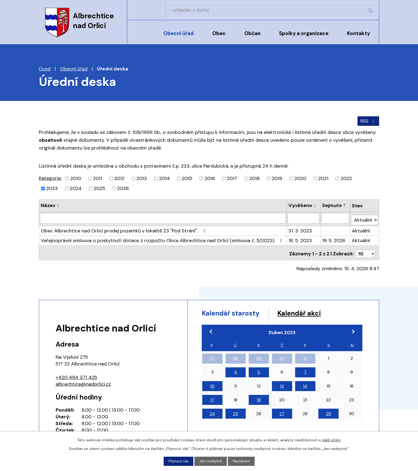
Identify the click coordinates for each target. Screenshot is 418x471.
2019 (277, 178)
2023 (52, 188)
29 (258, 356)
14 (305, 384)
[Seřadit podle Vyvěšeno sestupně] (315, 206)
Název (48, 205)
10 (212, 384)
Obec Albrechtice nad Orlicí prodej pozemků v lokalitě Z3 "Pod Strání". (124, 228)
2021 (323, 178)
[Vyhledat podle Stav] (365, 217)
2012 (119, 178)
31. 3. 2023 (300, 228)
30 (282, 356)
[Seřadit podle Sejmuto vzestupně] (345, 204)
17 (212, 398)
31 (305, 356)
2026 (123, 188)
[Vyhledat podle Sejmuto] (335, 217)
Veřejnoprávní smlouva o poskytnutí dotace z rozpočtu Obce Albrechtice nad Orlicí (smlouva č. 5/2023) (162, 238)
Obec (219, 33)
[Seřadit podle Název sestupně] (58, 206)
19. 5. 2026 (334, 238)
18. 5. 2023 (300, 238)
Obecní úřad (178, 33)
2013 (141, 178)
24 (212, 411)
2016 (209, 178)
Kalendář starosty (237, 310)
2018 (254, 178)
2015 (187, 178)
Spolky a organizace (303, 33)
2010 (75, 178)
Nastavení (242, 461)
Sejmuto (332, 205)
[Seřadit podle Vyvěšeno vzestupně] (315, 204)
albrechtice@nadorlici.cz (83, 380)
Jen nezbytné (211, 461)
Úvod (141, 37)
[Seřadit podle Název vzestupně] (58, 204)
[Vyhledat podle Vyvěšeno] (304, 217)
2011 (97, 178)
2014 (164, 178)
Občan (252, 33)
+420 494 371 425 (76, 373)
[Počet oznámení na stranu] (365, 249)
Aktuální (361, 228)
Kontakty (358, 33)
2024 (76, 188)
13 (282, 384)
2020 (300, 178)
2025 (99, 188)
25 (235, 411)
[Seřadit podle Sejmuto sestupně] (345, 206)
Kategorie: (50, 177)
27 (212, 356)
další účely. (331, 439)
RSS (367, 120)
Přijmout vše (178, 461)
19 (259, 398)
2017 (232, 178)
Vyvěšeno (300, 205)
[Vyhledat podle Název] (163, 217)
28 (235, 356)
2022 (346, 178)
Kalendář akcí (318, 310)
